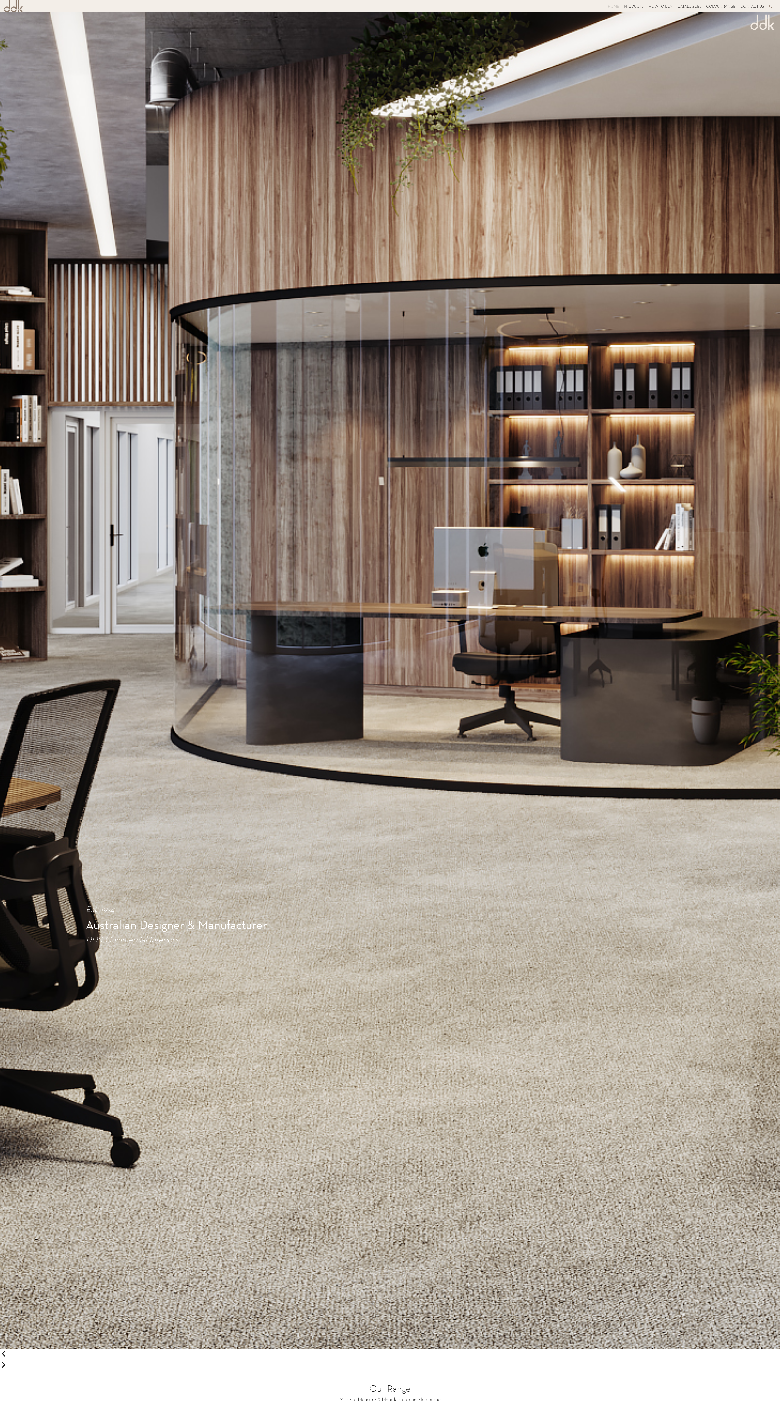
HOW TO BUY (660, 6)
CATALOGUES (689, 6)
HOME (613, 6)
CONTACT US (752, 6)
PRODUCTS (634, 6)
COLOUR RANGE (720, 6)
